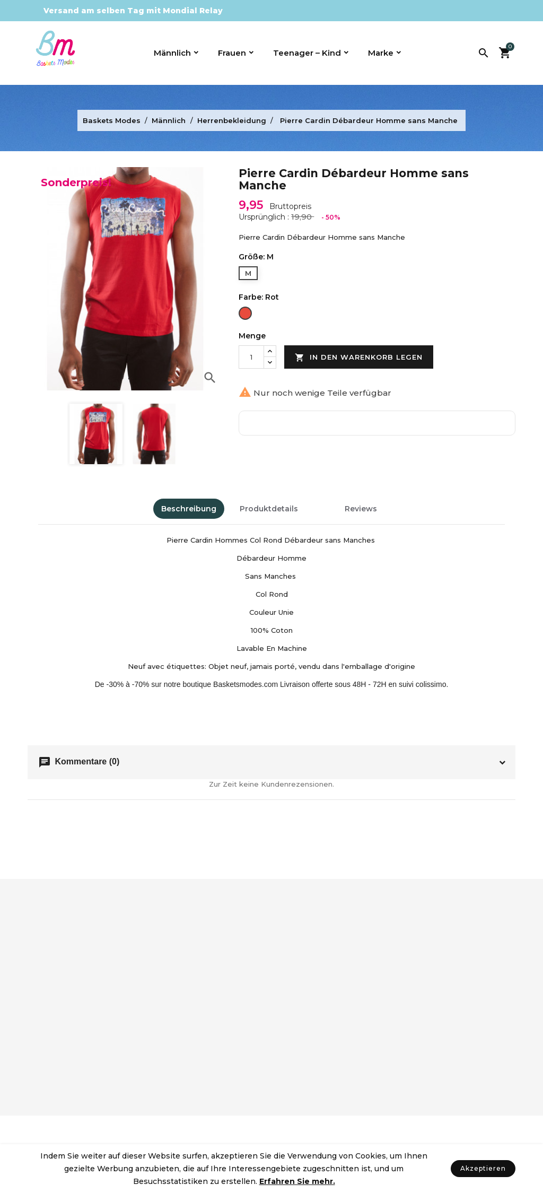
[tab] (321, 504)
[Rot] (245, 314)
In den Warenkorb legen (359, 358)
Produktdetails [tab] (269, 508)
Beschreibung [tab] (188, 508)
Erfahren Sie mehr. (297, 1181)
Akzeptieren (483, 1168)
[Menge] (251, 357)
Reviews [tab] (361, 508)
